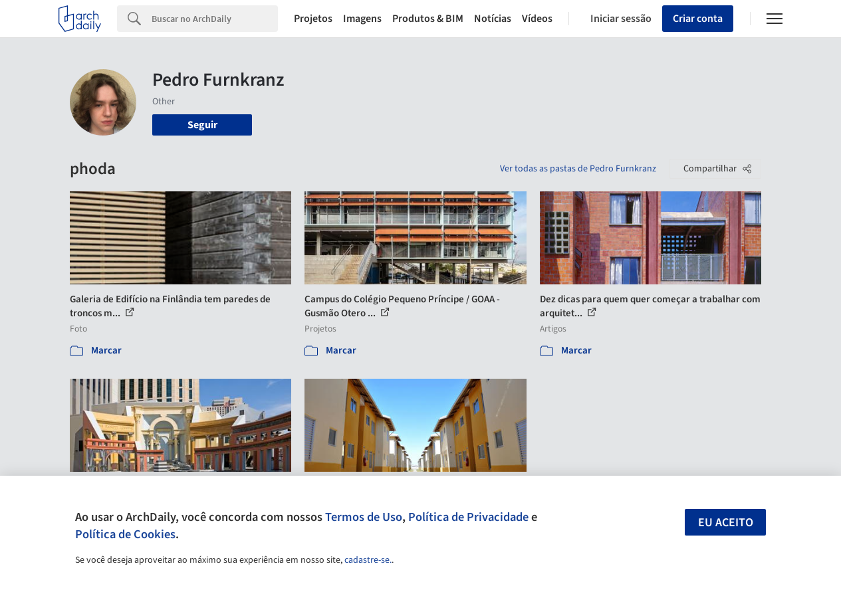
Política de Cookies (125, 534)
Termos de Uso (363, 517)
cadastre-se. (368, 560)
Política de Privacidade (468, 517)
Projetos (313, 18)
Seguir (202, 125)
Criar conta (698, 18)
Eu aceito (725, 522)
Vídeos (537, 18)
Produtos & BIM (427, 18)
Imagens (362, 18)
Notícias (492, 18)
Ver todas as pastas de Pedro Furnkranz (578, 168)
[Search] (215, 18)
